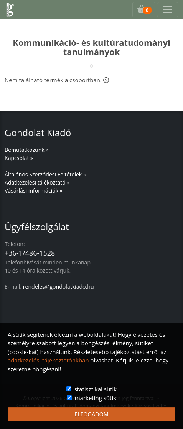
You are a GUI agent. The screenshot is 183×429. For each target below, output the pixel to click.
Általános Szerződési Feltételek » (45, 174)
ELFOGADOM (91, 414)
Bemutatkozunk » (26, 149)
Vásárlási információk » (34, 190)
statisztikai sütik (95, 389)
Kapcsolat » (19, 157)
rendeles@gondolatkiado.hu (58, 286)
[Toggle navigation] (167, 9)
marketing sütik (95, 398)
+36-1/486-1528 (30, 253)
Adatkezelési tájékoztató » (37, 182)
